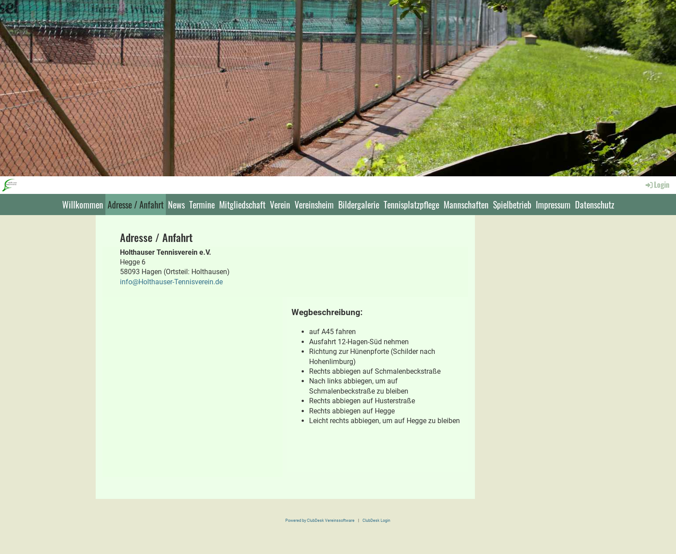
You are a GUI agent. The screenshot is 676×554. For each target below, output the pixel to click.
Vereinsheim (314, 204)
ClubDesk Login (376, 520)
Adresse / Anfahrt (136, 204)
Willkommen (82, 204)
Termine (202, 204)
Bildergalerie (358, 204)
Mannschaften (466, 204)
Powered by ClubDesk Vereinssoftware (320, 520)
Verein (280, 204)
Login (656, 184)
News (176, 204)
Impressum (553, 204)
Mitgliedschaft (242, 204)
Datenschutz (594, 204)
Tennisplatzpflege (411, 204)
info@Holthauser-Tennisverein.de (171, 282)
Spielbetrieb (512, 204)
